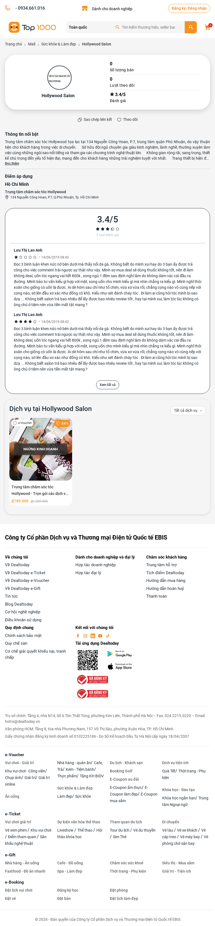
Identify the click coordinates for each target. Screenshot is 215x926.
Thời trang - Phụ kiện (128, 871)
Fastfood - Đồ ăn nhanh (25, 871)
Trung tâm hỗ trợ (161, 564)
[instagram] (86, 635)
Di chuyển (170, 822)
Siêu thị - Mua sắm (178, 863)
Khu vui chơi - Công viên (25, 771)
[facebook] (78, 635)
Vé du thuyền (144, 830)
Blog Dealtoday (19, 604)
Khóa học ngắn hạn (178, 798)
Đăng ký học (67, 890)
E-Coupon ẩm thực (126, 787)
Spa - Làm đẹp (69, 871)
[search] (191, 27)
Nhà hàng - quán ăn (74, 763)
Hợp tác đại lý (88, 572)
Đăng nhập (197, 8)
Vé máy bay (190, 837)
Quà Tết (168, 771)
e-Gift (10, 855)
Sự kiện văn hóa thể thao (78, 822)
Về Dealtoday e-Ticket (25, 572)
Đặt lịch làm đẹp (124, 898)
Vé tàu (168, 830)
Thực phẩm (67, 776)
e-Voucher (14, 754)
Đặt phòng (119, 890)
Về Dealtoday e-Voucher (27, 580)
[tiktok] (107, 635)
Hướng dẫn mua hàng (165, 580)
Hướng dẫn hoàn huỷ (165, 588)
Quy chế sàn (16, 643)
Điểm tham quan (22, 837)
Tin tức (11, 596)
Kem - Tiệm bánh (80, 769)
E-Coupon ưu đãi (124, 779)
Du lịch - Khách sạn (126, 763)
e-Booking (14, 882)
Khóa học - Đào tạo (178, 790)
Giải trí (30, 777)
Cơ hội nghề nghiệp (22, 611)
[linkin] (93, 635)
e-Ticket (12, 813)
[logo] (32, 26)
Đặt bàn (64, 898)
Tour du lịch (120, 830)
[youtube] (101, 635)
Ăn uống (12, 796)
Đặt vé (10, 898)
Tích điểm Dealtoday (165, 572)
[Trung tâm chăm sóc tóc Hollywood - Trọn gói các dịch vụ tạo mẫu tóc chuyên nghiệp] (40, 462)
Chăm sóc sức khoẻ (126, 863)
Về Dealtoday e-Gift (22, 588)
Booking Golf (121, 771)
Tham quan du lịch (126, 822)
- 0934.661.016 (29, 8)
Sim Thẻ (119, 837)
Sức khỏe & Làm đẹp (75, 788)
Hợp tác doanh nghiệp (95, 564)
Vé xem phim (16, 830)
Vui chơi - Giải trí (19, 763)
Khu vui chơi (41, 830)
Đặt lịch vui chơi (18, 890)
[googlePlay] (122, 653)
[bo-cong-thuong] (91, 679)
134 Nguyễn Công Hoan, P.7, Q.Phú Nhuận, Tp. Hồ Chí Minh (54, 197)
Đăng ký (179, 8)
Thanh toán (156, 596)
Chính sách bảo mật (23, 635)
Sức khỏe (83, 796)
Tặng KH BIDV (92, 776)
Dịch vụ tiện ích (175, 763)
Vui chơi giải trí (18, 822)
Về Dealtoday (17, 564)
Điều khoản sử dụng (23, 619)
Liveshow (65, 830)
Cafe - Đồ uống (70, 863)
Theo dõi (130, 119)
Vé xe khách (187, 830)
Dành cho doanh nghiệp (112, 9)
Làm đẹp (64, 796)
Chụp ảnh (13, 777)
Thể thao (85, 830)
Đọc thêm (12, 163)
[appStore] (122, 666)
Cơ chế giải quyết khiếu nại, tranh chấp (35, 654)
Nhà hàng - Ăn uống (22, 863)
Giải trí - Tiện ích (176, 871)
